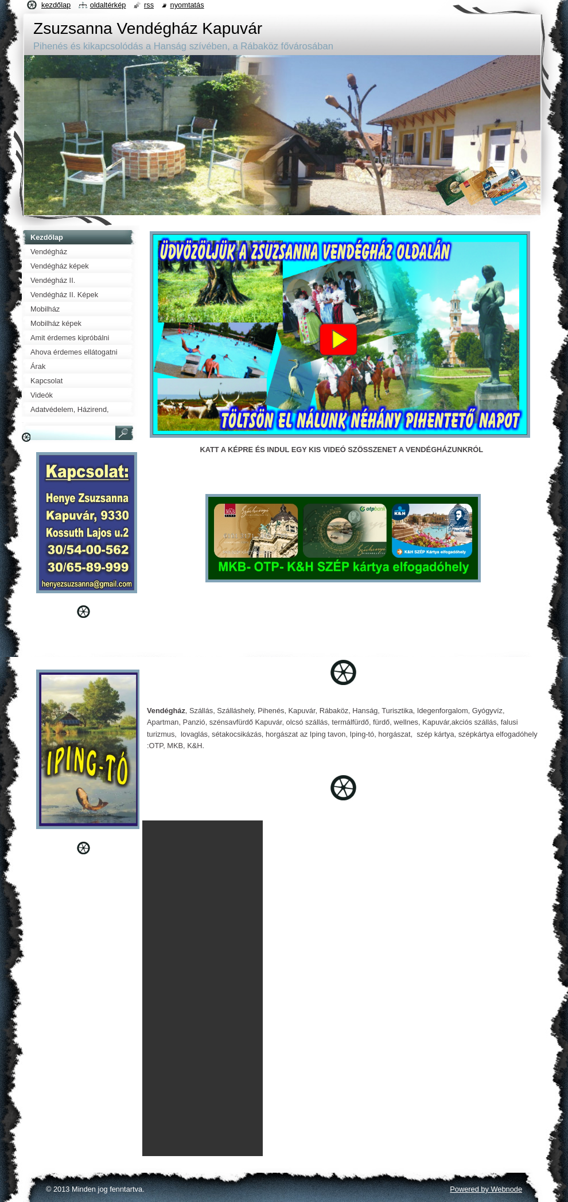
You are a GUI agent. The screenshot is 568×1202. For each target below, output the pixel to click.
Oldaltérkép (108, 5)
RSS (149, 5)
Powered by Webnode (486, 1189)
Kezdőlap (56, 5)
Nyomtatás (187, 5)
